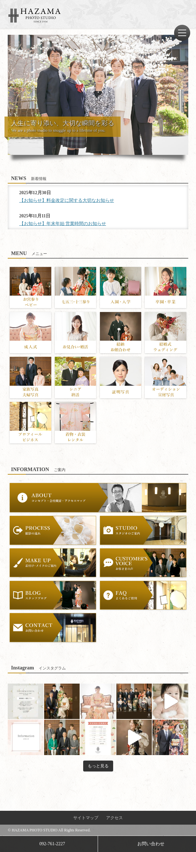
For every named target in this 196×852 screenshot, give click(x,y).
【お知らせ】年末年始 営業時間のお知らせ (62, 223)
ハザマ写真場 (34, 15)
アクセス (114, 817)
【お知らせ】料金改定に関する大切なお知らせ (66, 200)
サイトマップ (85, 817)
